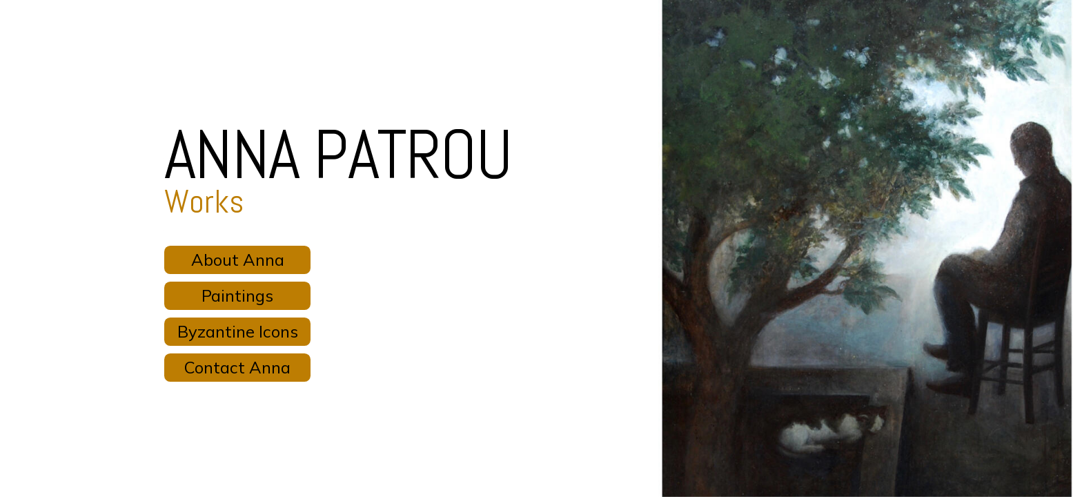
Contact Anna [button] (237, 367)
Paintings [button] (237, 295)
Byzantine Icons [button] (237, 331)
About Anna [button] (237, 259)
